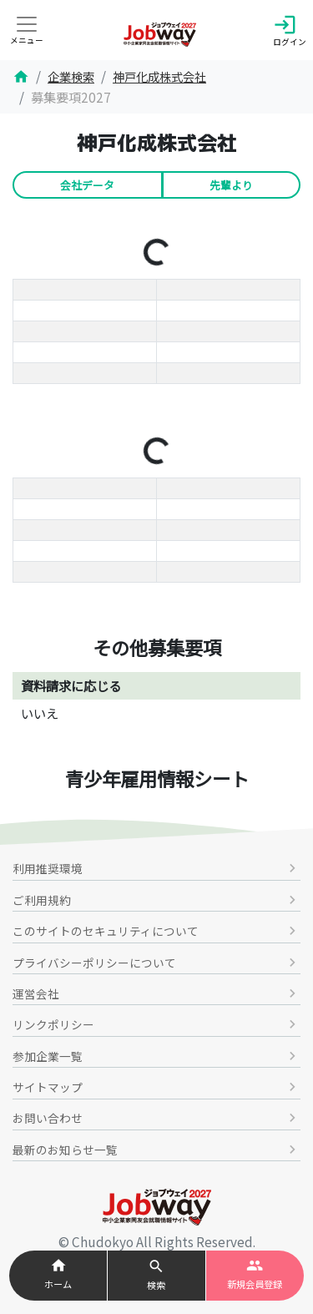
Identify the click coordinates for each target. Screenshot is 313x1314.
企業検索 (71, 76)
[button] (157, 1276)
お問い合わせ (156, 1117)
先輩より (231, 185)
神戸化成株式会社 (159, 76)
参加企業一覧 (156, 1056)
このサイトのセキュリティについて (156, 930)
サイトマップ (156, 1087)
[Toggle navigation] (26, 35)
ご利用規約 (156, 900)
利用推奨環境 (156, 868)
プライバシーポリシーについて (156, 962)
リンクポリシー (156, 1024)
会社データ (87, 185)
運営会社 (156, 993)
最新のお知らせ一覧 (156, 1149)
